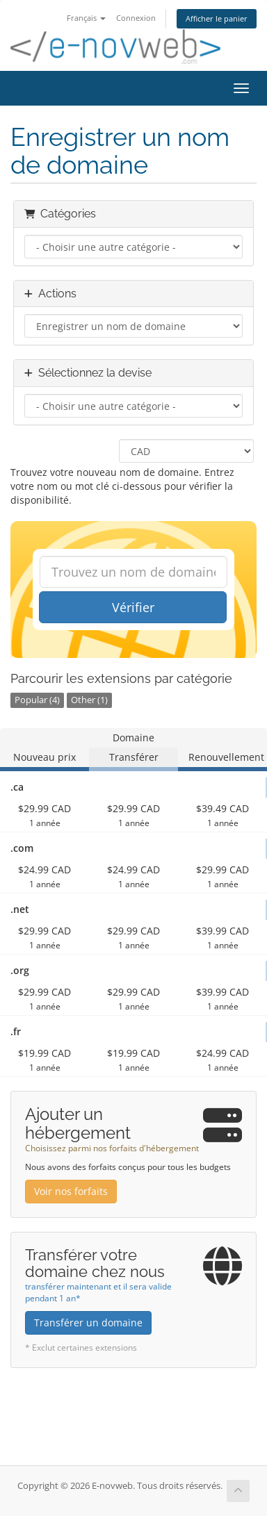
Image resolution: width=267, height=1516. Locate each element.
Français (86, 18)
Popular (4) (37, 700)
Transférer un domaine (88, 1322)
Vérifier (133, 607)
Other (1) (89, 700)
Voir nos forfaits (71, 1191)
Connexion (136, 18)
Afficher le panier (217, 18)
